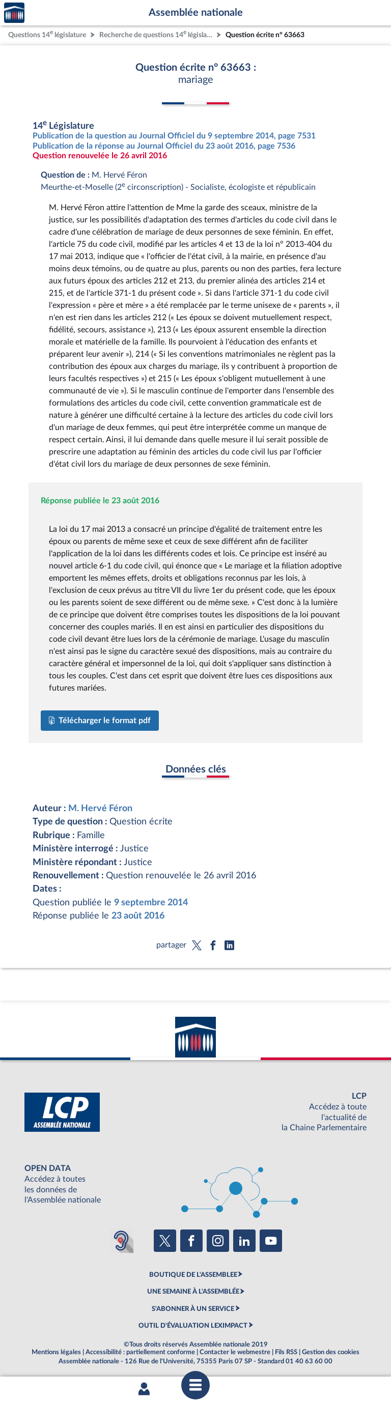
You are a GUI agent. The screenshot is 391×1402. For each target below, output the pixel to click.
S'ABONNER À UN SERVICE (193, 1309)
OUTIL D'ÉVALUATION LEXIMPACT (192, 1326)
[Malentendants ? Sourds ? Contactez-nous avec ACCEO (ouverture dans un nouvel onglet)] (121, 1240)
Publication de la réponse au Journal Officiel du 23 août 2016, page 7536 (164, 146)
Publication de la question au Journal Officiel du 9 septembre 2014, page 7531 (174, 136)
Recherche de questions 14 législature (156, 34)
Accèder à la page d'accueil (14, 13)
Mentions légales (56, 1352)
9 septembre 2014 (151, 902)
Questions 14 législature (47, 34)
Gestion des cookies (330, 1352)
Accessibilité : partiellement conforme (140, 1352)
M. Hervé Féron (100, 808)
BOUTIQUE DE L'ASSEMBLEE (193, 1275)
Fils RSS (286, 1352)
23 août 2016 (137, 915)
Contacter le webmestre (235, 1352)
